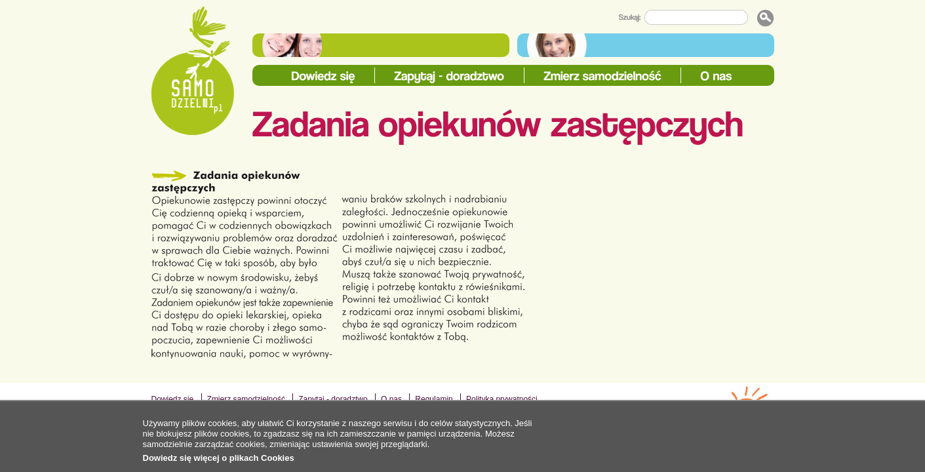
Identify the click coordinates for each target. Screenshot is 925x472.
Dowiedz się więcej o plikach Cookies (218, 458)
